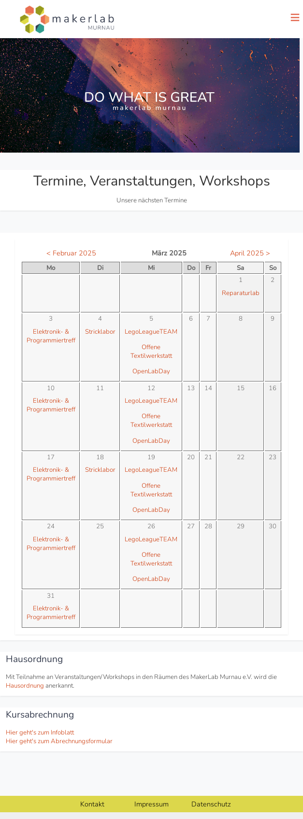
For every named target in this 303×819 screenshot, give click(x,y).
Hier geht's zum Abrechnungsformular (59, 741)
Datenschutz (211, 804)
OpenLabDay (151, 371)
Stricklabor (100, 331)
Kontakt (92, 804)
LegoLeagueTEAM (151, 331)
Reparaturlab (241, 293)
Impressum (151, 804)
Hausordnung (25, 685)
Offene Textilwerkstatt (151, 351)
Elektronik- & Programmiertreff (51, 336)
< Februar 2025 (71, 253)
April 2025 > (250, 253)
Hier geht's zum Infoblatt (40, 732)
